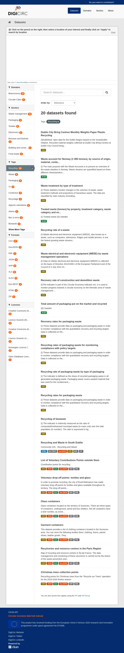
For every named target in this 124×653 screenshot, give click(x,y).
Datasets (74, 10)
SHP (71, 469)
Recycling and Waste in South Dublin (62, 442)
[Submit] (107, 92)
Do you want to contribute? (101, 2)
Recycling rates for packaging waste (61, 395)
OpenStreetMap (22, 82)
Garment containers (52, 525)
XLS (55, 469)
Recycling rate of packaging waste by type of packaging (72, 371)
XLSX (44, 177)
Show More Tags (16, 229)
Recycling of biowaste (53, 419)
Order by (45, 103)
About (110, 10)
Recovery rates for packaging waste (61, 321)
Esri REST (52, 451)
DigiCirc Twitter (15, 636)
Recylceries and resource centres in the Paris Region (71, 548)
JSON (49, 469)
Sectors (99, 10)
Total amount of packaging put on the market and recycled (74, 304)
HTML (44, 451)
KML (76, 451)
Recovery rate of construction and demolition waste (70, 280)
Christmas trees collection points (60, 572)
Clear (113, 32)
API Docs (85, 596)
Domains (87, 10)
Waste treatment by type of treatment (62, 185)
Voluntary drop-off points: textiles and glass (66, 477)
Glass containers (50, 501)
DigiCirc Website (16, 632)
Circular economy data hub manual (25, 616)
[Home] (9, 22)
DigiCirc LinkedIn (16, 640)
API (76, 596)
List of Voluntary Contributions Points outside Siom (70, 460)
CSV (43, 150)
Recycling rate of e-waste (55, 230)
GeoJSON (62, 451)
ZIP (81, 451)
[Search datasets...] (72, 92)
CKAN (13, 647)
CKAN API (13, 612)
